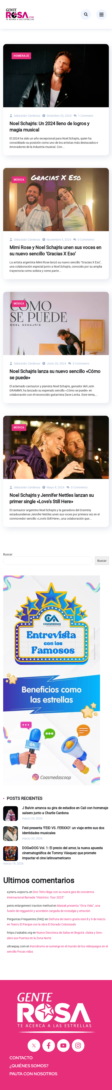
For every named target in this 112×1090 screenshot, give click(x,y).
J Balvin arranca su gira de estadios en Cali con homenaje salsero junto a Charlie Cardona (65, 810)
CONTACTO (21, 1058)
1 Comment (83, 115)
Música (19, 179)
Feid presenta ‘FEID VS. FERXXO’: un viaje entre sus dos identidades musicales (63, 830)
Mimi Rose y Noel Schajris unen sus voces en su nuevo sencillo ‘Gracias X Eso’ (55, 250)
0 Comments (83, 239)
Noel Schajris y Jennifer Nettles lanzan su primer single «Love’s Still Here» (51, 498)
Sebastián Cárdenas (24, 115)
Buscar (7, 554)
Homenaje (21, 55)
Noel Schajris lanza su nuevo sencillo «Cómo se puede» (54, 374)
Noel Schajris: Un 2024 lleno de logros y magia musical (49, 127)
